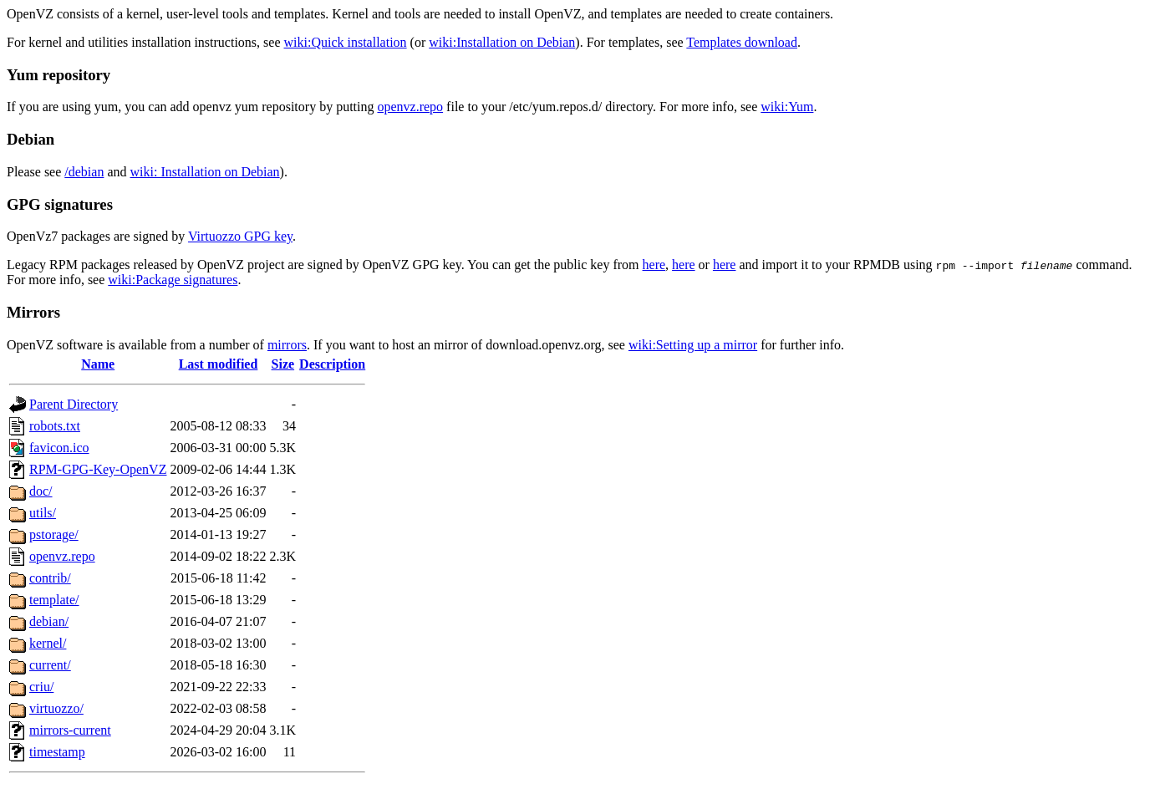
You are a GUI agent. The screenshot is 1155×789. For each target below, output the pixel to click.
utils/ (42, 513)
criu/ (41, 687)
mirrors (287, 345)
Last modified (218, 364)
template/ (54, 600)
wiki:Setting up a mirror (692, 345)
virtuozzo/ (56, 708)
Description (332, 364)
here (654, 264)
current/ (50, 665)
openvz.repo (410, 106)
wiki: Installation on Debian (205, 172)
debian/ (49, 621)
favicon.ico (59, 447)
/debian (84, 172)
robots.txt (54, 426)
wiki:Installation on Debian (502, 42)
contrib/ (50, 578)
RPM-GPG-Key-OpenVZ (97, 469)
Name (97, 364)
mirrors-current (70, 730)
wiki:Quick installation (345, 42)
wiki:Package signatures (172, 279)
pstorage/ (54, 534)
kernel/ (47, 643)
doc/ (41, 491)
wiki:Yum (787, 106)
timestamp (57, 752)
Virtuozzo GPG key (240, 236)
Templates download (741, 42)
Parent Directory (73, 404)
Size (283, 364)
